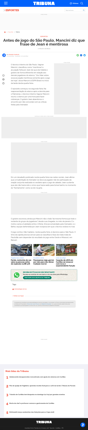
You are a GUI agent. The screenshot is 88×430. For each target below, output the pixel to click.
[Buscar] (75, 10)
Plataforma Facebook (46, 304)
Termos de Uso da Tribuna (33, 304)
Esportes (12, 10)
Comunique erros (19, 289)
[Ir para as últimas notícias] (74, 3)
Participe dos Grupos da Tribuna (37, 277)
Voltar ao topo (18, 296)
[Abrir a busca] (82, 3)
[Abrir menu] (6, 3)
